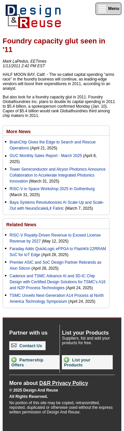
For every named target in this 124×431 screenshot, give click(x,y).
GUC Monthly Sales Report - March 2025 (46, 155)
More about (48, 383)
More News (18, 131)
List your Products (77, 362)
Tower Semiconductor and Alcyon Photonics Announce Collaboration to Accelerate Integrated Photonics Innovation (57, 175)
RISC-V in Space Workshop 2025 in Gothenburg (52, 189)
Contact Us (26, 345)
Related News (21, 224)
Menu (108, 9)
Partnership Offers (27, 362)
